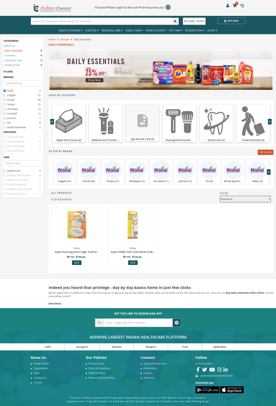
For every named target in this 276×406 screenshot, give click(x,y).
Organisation (41, 368)
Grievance (149, 377)
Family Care (134, 30)
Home (52, 39)
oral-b (9, 99)
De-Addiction (195, 30)
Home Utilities (156, 30)
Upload (231, 20)
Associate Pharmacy (155, 363)
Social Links (205, 363)
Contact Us (40, 377)
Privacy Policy (96, 363)
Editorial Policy (97, 373)
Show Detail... (55, 303)
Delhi (48, 346)
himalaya (11, 109)
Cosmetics (9, 55)
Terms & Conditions (100, 368)
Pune (185, 346)
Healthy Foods (12, 65)
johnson (10, 118)
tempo (9, 104)
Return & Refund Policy (102, 377)
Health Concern (70, 30)
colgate (10, 95)
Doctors (147, 373)
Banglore (151, 346)
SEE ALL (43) (265, 152)
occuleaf (10, 113)
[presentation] (52, 121)
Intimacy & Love (13, 60)
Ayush (212, 30)
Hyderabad (219, 346)
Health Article (41, 363)
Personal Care (112, 30)
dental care (12, 170)
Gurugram (82, 346)
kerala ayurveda (15, 127)
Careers (38, 382)
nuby (9, 90)
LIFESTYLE (9, 46)
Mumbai (116, 346)
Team (37, 373)
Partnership (149, 368)
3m (7, 122)
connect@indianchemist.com (216, 375)
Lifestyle (92, 30)
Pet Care (175, 30)
